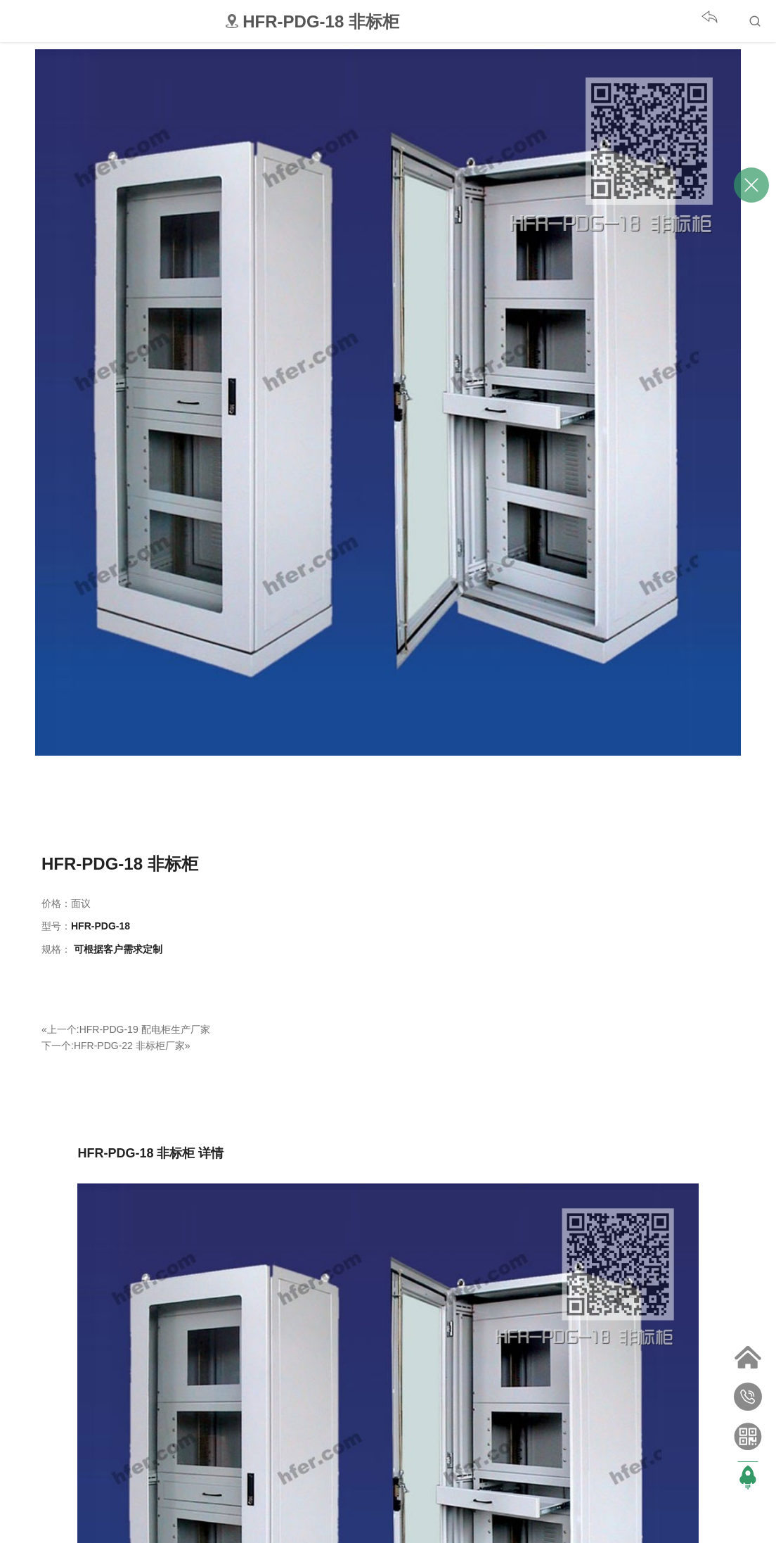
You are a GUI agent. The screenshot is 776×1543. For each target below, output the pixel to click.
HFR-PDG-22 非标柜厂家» (132, 1045)
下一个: (57, 1045)
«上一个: (60, 1029)
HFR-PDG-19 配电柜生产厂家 (144, 1029)
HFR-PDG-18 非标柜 (119, 863)
